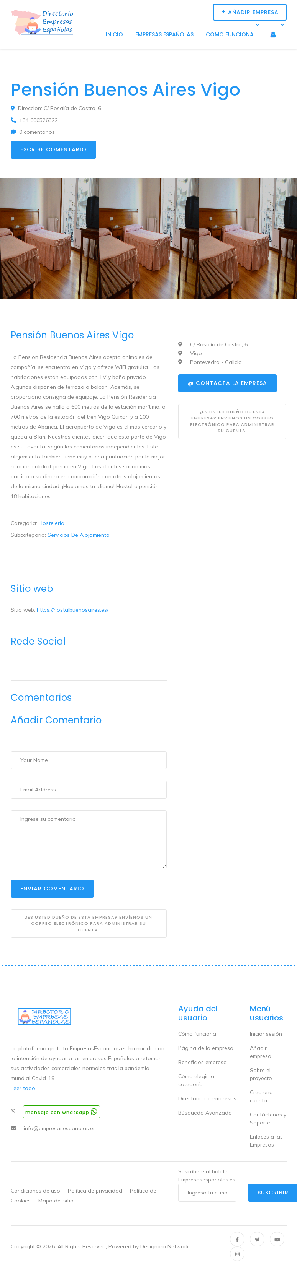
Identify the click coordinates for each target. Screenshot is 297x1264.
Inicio (114, 34)
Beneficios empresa (202, 1062)
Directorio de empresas (207, 1098)
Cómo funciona (197, 1033)
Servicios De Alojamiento (79, 534)
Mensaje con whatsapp (61, 1112)
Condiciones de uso (35, 1190)
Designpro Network (164, 1246)
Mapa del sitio (56, 1200)
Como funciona (230, 34)
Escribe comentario (53, 149)
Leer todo (23, 1088)
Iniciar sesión (266, 1033)
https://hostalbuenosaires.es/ (72, 609)
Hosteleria (51, 523)
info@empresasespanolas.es (60, 1128)
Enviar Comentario (52, 888)
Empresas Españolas (164, 34)
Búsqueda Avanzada (205, 1112)
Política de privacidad (96, 1190)
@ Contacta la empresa (227, 383)
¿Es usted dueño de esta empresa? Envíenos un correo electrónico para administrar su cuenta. (88, 923)
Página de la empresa (205, 1048)
